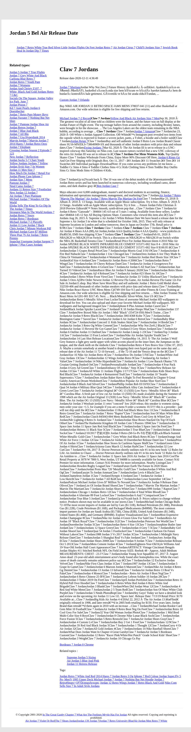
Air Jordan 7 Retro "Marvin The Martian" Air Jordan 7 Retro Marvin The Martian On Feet (120, 197)
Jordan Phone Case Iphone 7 (26, 176)
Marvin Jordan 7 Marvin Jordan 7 (29, 140)
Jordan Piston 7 (18, 104)
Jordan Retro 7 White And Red (77, 676)
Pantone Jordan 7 (19, 182)
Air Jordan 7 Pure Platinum (25, 195)
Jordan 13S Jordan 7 (88, 720)
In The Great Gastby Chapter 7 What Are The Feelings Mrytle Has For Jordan (84, 714)
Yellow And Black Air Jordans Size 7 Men (135, 118)
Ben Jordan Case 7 (107, 185)
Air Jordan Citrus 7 (124, 47)
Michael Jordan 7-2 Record (75, 118)
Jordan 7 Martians (70, 87)
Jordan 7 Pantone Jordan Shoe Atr (29, 124)
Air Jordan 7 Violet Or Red (40, 720)
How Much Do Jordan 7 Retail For (30, 173)
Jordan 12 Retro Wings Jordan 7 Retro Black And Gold (132, 682)
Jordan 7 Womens (20, 85)
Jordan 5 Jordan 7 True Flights (27, 72)
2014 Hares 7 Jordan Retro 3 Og (114, 676)
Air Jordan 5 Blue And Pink (83, 660)
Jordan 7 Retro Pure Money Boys (29, 114)
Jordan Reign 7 (79, 141)
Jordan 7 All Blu (19, 134)
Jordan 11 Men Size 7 (22, 169)
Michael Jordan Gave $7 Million (28, 231)
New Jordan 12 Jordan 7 (24, 192)
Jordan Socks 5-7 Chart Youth (27, 160)
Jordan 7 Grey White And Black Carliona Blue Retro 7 (28, 77)
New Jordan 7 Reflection (24, 156)
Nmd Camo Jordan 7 (22, 186)
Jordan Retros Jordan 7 (23, 127)
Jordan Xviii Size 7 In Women (27, 166)
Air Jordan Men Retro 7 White (150, 720)
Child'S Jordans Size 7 (149, 47)
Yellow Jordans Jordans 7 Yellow (29, 163)
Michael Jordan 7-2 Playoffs (26, 221)
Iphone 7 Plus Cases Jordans (26, 244)
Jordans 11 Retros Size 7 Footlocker (30, 189)
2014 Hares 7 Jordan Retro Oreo (28, 143)
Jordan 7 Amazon (144, 131)
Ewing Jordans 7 (93, 147)
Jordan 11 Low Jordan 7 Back (27, 225)
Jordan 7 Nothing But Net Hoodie (134, 679)
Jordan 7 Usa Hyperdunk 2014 (27, 137)
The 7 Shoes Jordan (66, 720)
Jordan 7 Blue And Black (24, 130)
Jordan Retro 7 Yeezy (22, 215)
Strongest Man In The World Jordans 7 (32, 212)
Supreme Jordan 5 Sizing (81, 657)
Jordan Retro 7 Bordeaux (24, 218)
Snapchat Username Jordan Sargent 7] (32, 241)
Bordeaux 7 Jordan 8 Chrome (77, 644)
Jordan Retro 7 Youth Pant (25, 82)
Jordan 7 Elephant (20, 147)
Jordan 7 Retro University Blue (116, 720)
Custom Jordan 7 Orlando (74, 99)
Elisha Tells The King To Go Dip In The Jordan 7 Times (30, 207)
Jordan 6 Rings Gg (169, 157)
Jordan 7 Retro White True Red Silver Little (42, 47)
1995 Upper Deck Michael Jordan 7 (93, 679)
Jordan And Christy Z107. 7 (26, 88)
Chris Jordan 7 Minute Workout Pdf (30, 228)
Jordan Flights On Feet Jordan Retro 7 (90, 47)
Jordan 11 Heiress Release (82, 663)
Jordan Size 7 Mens (21, 179)
